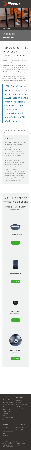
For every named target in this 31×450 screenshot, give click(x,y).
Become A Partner (20, 431)
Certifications (19, 429)
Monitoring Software (5, 414)
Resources (5, 435)
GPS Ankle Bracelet (8, 402)
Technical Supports (7, 431)
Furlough (18, 406)
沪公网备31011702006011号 (12, 445)
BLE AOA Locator (7, 409)
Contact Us (18, 434)
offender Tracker (7, 407)
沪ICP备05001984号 (8, 445)
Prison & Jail (19, 409)
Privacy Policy (21, 443)
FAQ (3, 433)
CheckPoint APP (7, 411)
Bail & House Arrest (21, 404)
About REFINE (19, 427)
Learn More (15, 243)
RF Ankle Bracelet (7, 404)
